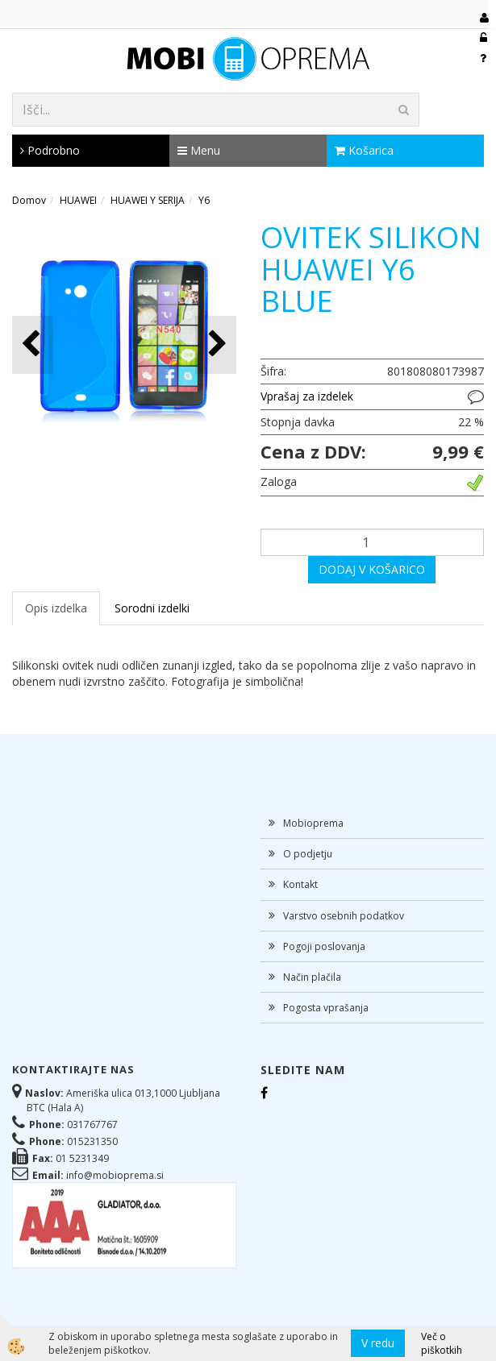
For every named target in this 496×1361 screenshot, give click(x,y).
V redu (377, 1343)
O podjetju (307, 854)
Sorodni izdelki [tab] (152, 608)
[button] (215, 344)
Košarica (364, 150)
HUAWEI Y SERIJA (147, 200)
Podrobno (50, 150)
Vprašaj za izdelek (307, 396)
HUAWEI (78, 200)
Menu (198, 150)
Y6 (204, 200)
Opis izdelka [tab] (56, 608)
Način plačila (312, 977)
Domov (29, 200)
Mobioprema (313, 823)
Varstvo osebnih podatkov (343, 916)
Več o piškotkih (441, 1343)
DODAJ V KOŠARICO (372, 569)
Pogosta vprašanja (326, 1008)
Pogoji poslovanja (324, 946)
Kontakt (300, 884)
